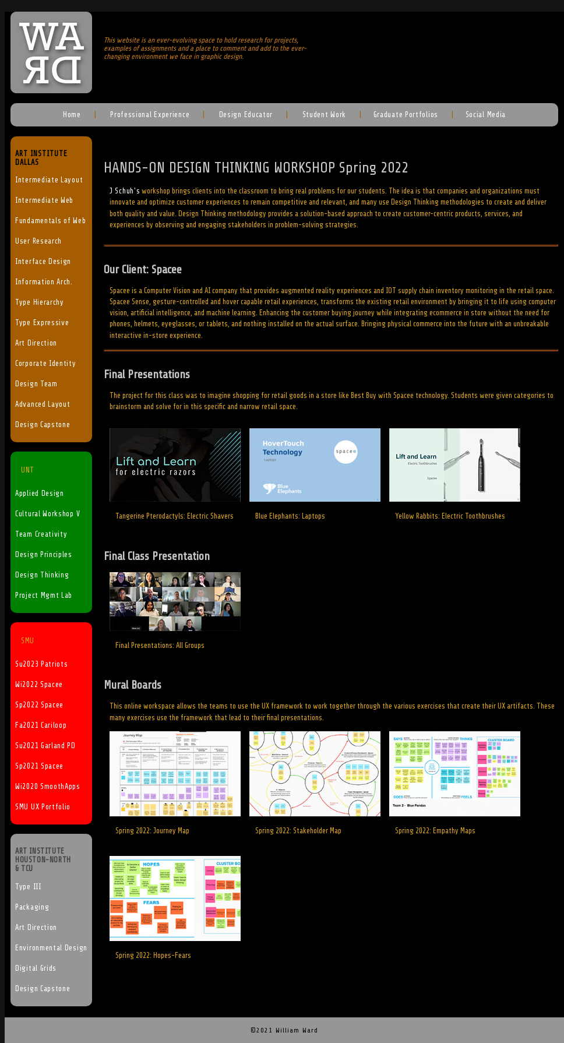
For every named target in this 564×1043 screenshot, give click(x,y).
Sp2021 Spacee (39, 766)
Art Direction (36, 343)
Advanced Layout (42, 404)
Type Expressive (42, 323)
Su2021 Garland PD (45, 746)
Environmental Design (51, 948)
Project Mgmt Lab (43, 595)
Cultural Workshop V (47, 514)
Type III (28, 887)
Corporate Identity (45, 364)
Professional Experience (148, 115)
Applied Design (39, 493)
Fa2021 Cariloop (41, 725)
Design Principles (43, 555)
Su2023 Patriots (41, 664)
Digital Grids (36, 968)
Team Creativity (41, 534)
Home (72, 115)
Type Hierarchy (39, 302)
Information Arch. (44, 282)
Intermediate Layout (49, 180)
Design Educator (245, 115)
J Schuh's (125, 191)
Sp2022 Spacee (39, 705)
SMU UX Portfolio (42, 807)
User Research (38, 241)
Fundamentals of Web (50, 221)
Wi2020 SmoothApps (47, 787)
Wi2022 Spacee (39, 685)
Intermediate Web (44, 200)
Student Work (323, 115)
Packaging (32, 907)
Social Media (486, 115)
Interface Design (43, 262)
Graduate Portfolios (405, 115)
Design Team (36, 384)
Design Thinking (42, 575)
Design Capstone (42, 425)
